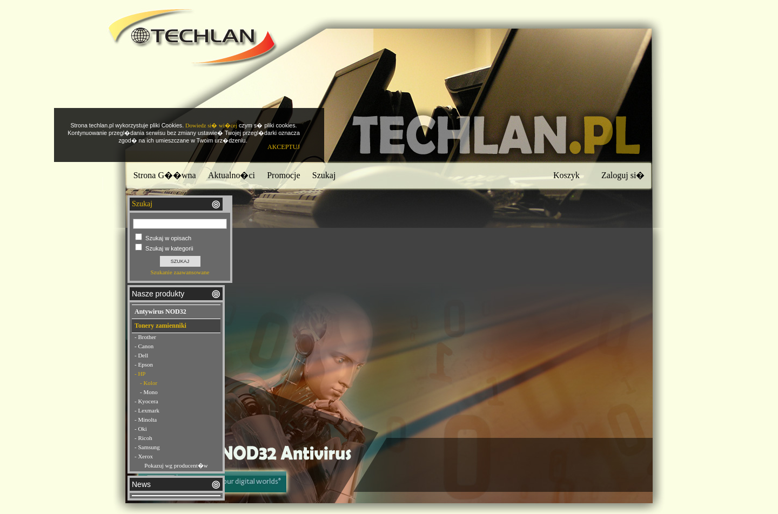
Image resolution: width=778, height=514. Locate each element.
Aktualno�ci (231, 175)
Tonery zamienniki (160, 325)
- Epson (144, 364)
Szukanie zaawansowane (179, 272)
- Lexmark (147, 410)
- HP (140, 373)
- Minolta (146, 419)
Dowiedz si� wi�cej (211, 125)
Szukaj (324, 175)
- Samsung (147, 447)
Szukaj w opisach (168, 238)
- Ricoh (143, 438)
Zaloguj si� (623, 175)
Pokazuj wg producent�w (175, 465)
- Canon (144, 346)
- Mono (149, 392)
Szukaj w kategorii (169, 248)
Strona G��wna (164, 175)
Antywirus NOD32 (160, 311)
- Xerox (144, 456)
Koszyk (566, 175)
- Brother (145, 337)
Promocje (283, 175)
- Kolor (148, 383)
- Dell (141, 355)
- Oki (141, 428)
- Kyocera (146, 401)
